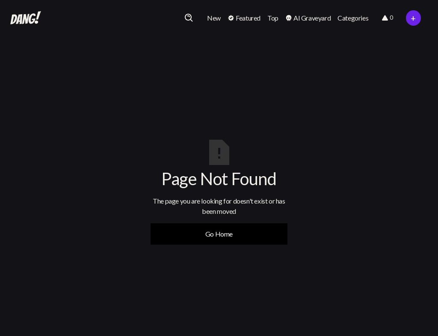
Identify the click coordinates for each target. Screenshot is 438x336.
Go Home (219, 234)
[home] (25, 18)
